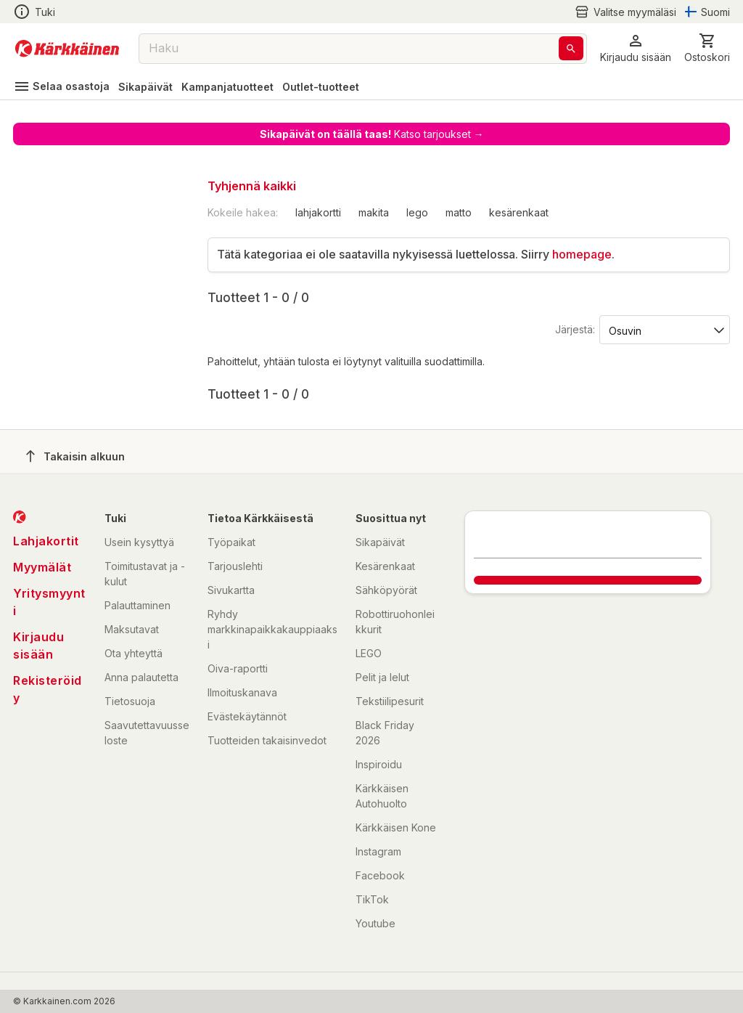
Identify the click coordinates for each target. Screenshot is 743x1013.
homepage (582, 254)
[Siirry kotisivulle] (67, 48)
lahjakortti (318, 212)
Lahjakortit (46, 541)
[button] (635, 48)
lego (417, 212)
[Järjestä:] (663, 330)
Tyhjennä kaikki (252, 186)
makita (373, 212)
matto (459, 212)
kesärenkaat (519, 212)
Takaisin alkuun (75, 456)
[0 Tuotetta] (707, 48)
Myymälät (42, 567)
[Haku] (571, 48)
